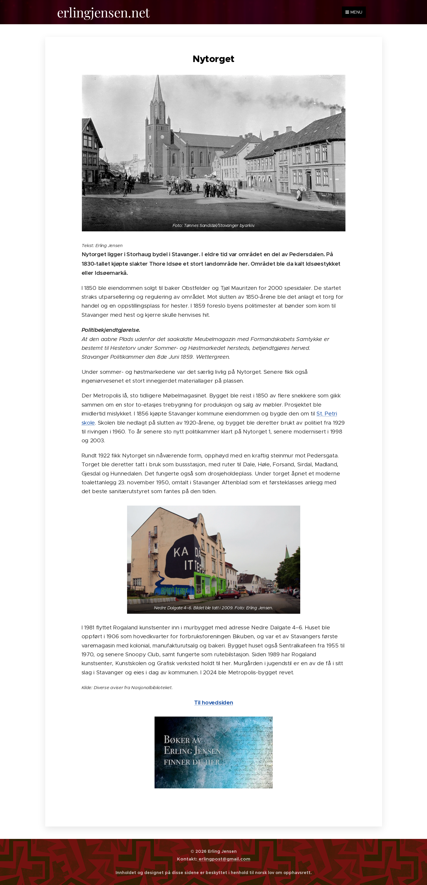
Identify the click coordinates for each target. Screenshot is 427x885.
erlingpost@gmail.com (223, 859)
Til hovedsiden (213, 702)
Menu (353, 12)
